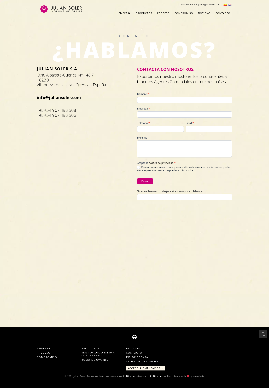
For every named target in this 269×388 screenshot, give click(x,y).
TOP (263, 335)
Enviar (145, 181)
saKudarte (198, 376)
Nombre (143, 94)
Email (190, 123)
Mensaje (142, 137)
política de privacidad (161, 163)
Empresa (143, 108)
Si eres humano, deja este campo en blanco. (170, 191)
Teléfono (143, 123)
